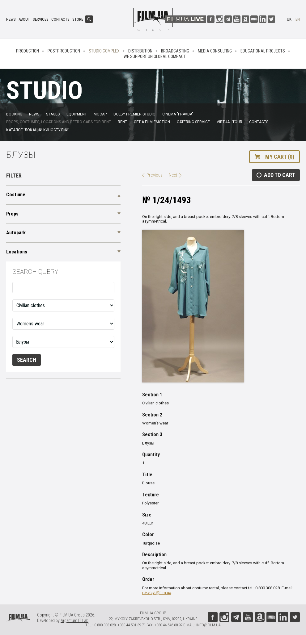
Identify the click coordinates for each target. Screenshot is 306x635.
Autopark (16, 233)
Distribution (140, 50)
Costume (15, 195)
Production (27, 50)
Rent (122, 122)
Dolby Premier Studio (134, 114)
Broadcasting (175, 50)
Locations (16, 252)
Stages (53, 114)
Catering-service (193, 122)
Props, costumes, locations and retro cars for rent (58, 122)
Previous (155, 175)
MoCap (100, 114)
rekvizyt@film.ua (156, 592)
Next (173, 175)
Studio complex (104, 50)
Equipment (76, 114)
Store (77, 19)
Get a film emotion (152, 122)
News (11, 19)
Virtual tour (229, 122)
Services (41, 19)
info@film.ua (208, 625)
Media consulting (215, 50)
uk (289, 19)
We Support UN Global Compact (155, 56)
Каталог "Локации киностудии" (38, 130)
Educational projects (262, 50)
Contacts (60, 19)
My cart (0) (279, 156)
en (297, 19)
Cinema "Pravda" (177, 114)
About (24, 19)
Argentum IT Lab (74, 620)
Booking (14, 114)
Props (12, 214)
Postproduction (64, 50)
